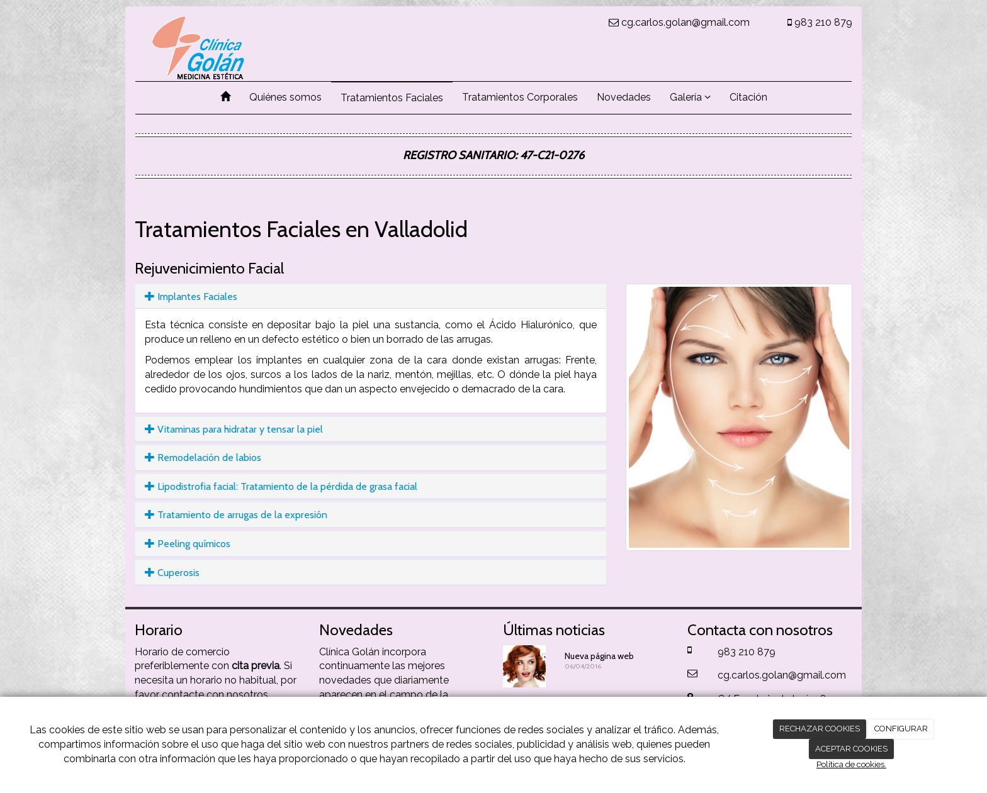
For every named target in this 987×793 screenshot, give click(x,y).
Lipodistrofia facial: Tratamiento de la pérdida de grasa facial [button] (281, 486)
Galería (690, 97)
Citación (748, 97)
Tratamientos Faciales (392, 98)
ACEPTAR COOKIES (851, 748)
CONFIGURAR (901, 728)
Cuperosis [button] (172, 573)
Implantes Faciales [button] (191, 296)
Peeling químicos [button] (187, 544)
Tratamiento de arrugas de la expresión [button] (236, 515)
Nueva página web (599, 656)
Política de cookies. (851, 764)
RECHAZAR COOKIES (819, 728)
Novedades (624, 97)
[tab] (370, 296)
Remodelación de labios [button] (203, 457)
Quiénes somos (285, 97)
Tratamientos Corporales (520, 97)
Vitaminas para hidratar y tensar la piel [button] (234, 429)
